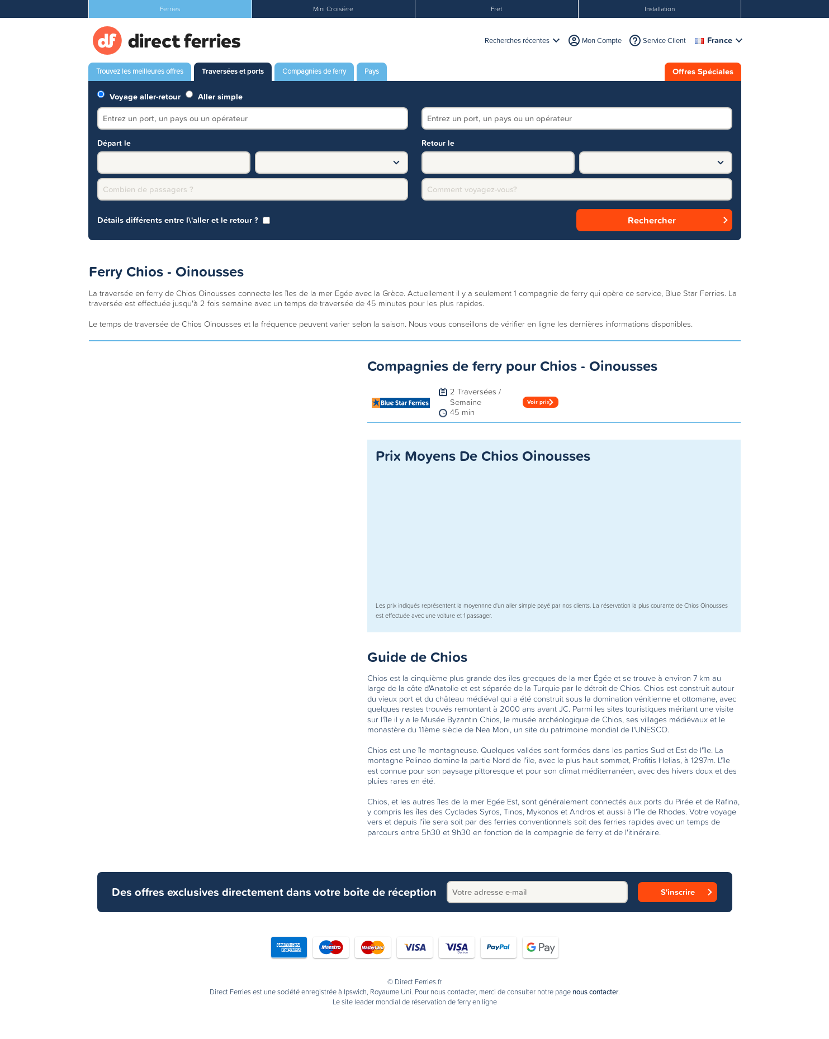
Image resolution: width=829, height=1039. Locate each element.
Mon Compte (602, 40)
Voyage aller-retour (139, 95)
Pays (371, 71)
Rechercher (652, 220)
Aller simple (214, 95)
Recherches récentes (517, 40)
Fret (496, 9)
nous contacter (595, 992)
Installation (660, 9)
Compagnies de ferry (314, 71)
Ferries (170, 9)
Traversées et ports (233, 71)
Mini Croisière (333, 9)
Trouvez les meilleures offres (139, 71)
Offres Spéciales (702, 71)
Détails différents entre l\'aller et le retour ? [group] (183, 220)
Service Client (664, 40)
